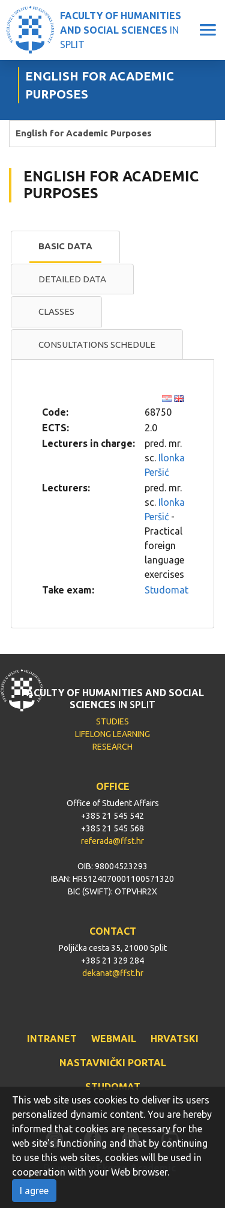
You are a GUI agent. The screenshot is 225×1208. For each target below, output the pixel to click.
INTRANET (52, 1038)
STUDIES (112, 721)
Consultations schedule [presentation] (96, 344)
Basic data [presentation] (65, 246)
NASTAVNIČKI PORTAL (112, 1062)
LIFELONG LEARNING (112, 734)
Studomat (166, 589)
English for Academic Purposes (84, 133)
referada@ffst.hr (112, 841)
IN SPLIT (120, 30)
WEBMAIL (113, 1038)
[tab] (65, 247)
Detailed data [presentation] (72, 279)
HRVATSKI (175, 1038)
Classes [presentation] (56, 311)
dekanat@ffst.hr (112, 973)
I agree (34, 1190)
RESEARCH (112, 746)
